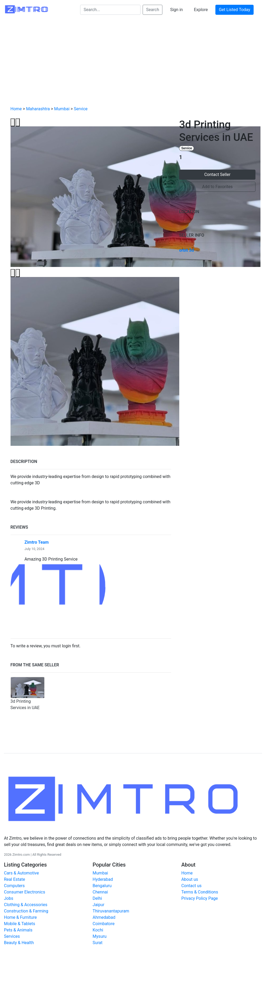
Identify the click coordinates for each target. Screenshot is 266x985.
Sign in (176, 9)
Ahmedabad (104, 917)
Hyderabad (103, 879)
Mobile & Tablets (19, 923)
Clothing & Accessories (25, 904)
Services (12, 936)
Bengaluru (102, 885)
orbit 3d (186, 250)
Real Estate (14, 879)
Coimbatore (103, 923)
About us (189, 879)
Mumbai (61, 108)
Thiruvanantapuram (111, 911)
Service (81, 108)
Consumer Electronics (24, 892)
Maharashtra (38, 108)
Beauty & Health (19, 942)
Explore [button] (201, 9)
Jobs (8, 898)
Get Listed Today (234, 9)
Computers (14, 885)
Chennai (100, 892)
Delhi (97, 898)
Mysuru (100, 936)
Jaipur (98, 904)
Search (152, 9)
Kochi (98, 930)
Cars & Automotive (21, 873)
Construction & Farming (26, 911)
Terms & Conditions (199, 892)
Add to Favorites (217, 186)
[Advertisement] (133, 62)
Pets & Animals (18, 930)
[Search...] (110, 10)
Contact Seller (217, 174)
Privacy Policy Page (199, 898)
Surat (97, 942)
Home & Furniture (20, 917)
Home (16, 108)
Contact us (191, 885)
